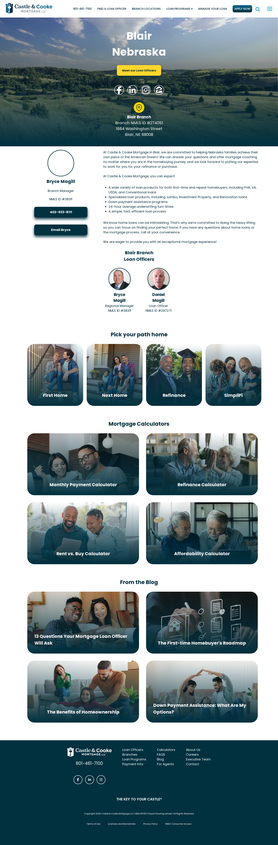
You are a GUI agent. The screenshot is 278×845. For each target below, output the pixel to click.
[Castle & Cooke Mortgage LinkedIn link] (89, 779)
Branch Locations (146, 9)
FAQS (161, 754)
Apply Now (242, 9)
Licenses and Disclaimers (122, 823)
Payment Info (132, 764)
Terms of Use (93, 823)
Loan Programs (178, 9)
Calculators (166, 750)
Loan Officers (132, 750)
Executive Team (198, 759)
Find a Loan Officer (111, 9)
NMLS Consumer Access (178, 823)
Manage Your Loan (212, 9)
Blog (160, 759)
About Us (193, 750)
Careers (192, 754)
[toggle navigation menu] (269, 9)
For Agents (165, 764)
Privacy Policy (150, 823)
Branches (129, 754)
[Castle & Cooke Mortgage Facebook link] (78, 779)
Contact (192, 764)
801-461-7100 (82, 9)
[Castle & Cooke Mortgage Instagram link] (101, 779)
